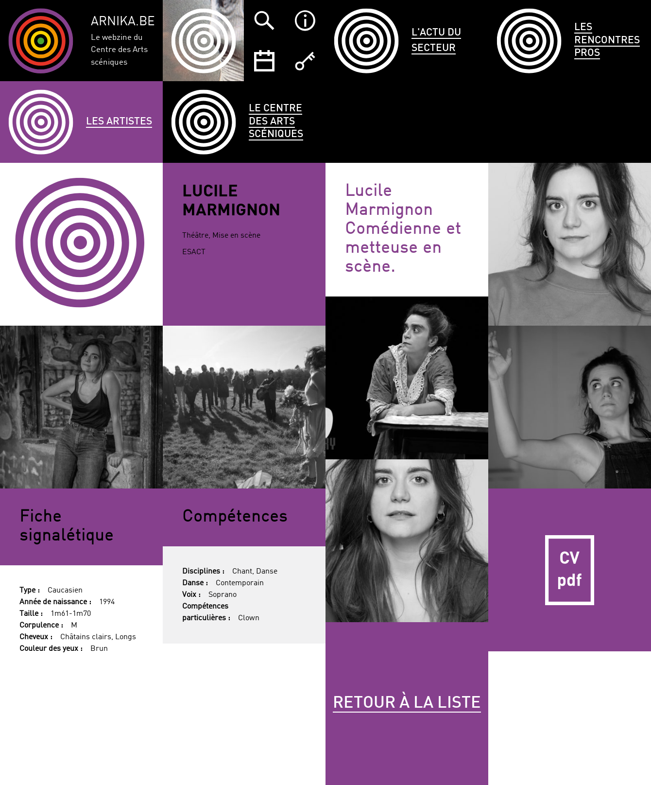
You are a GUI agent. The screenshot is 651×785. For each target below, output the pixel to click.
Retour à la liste (407, 703)
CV (569, 569)
